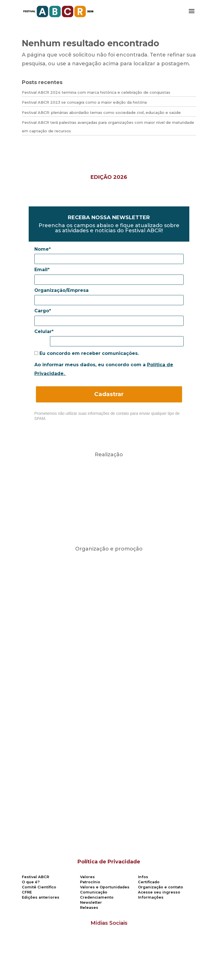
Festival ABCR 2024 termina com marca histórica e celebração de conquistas (96, 92)
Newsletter (91, 902)
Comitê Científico (39, 887)
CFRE (27, 892)
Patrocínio (90, 882)
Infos (143, 877)
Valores (87, 877)
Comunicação (93, 892)
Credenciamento (97, 897)
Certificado (149, 882)
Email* (42, 269)
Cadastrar (108, 394)
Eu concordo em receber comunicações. (86, 353)
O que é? (31, 882)
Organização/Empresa (61, 290)
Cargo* (42, 310)
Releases (89, 907)
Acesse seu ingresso (159, 892)
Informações (151, 897)
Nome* (42, 249)
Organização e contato (160, 887)
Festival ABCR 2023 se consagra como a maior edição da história (84, 102)
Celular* (44, 331)
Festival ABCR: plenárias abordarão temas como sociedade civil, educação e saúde (101, 112)
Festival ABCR (35, 877)
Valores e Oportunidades (104, 887)
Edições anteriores (40, 897)
